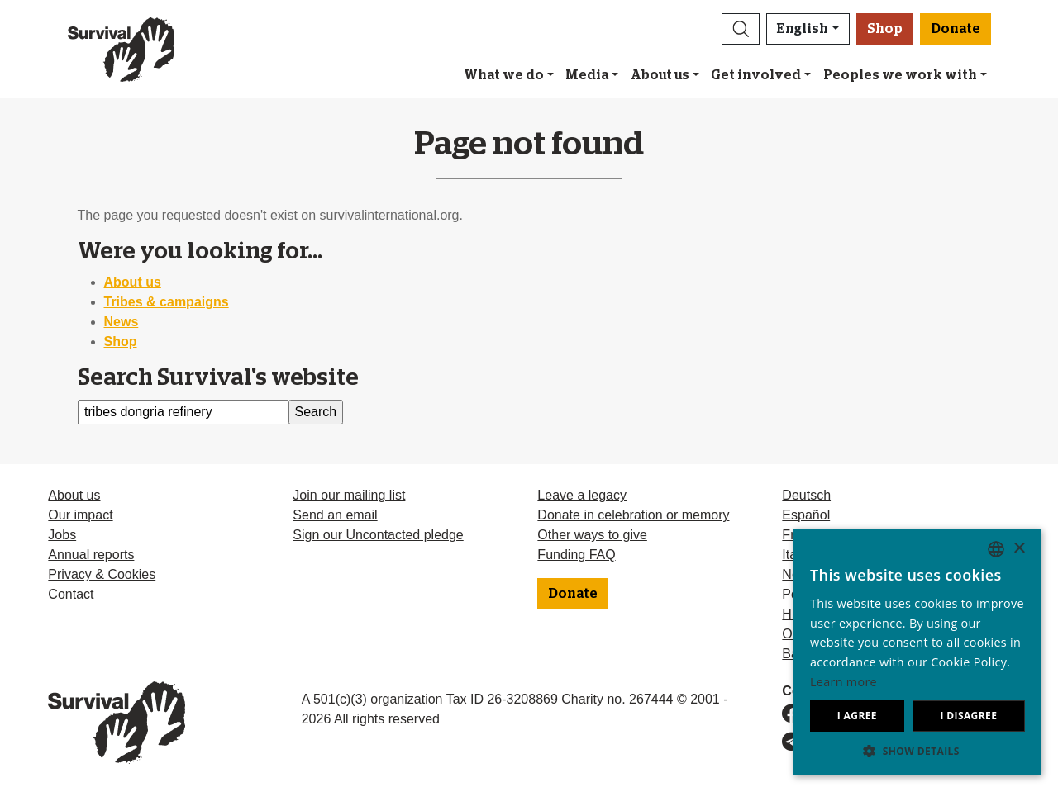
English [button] (802, 29)
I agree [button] (857, 716)
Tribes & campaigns (166, 302)
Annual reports (91, 555)
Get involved (756, 75)
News (121, 322)
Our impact (80, 515)
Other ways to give (592, 535)
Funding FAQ (576, 555)
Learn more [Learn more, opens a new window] (843, 682)
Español (806, 515)
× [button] (1019, 549)
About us (660, 75)
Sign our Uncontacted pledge (378, 535)
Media (586, 75)
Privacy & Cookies (101, 574)
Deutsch (806, 495)
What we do (504, 75)
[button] (741, 29)
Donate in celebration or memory (633, 515)
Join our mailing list (349, 495)
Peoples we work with (900, 75)
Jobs (62, 535)
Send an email (335, 515)
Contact (70, 594)
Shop (885, 29)
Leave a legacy (582, 495)
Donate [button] (955, 29)
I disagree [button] (968, 716)
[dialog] (917, 652)
